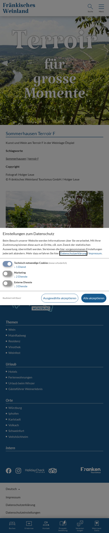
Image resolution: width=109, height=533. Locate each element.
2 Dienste (20, 276)
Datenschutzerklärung (73, 253)
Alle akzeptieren (93, 298)
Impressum (95, 253)
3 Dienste (20, 286)
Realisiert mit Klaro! (12, 298)
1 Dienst (20, 267)
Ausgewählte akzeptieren (59, 298)
